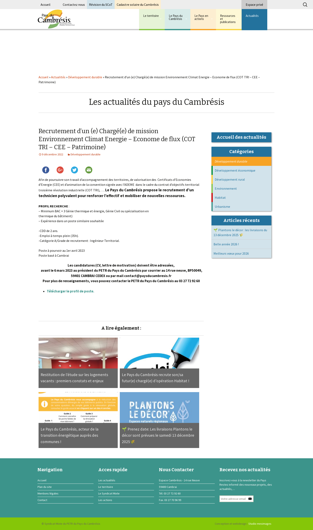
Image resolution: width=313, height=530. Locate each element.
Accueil (45, 4)
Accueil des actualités (241, 137)
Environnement (226, 188)
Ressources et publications (228, 19)
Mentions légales (48, 493)
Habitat (220, 197)
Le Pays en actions (201, 17)
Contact (42, 500)
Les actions (105, 500)
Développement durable (85, 77)
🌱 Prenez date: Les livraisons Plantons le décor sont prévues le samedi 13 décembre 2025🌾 (158, 435)
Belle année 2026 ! (226, 244)
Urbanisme (222, 206)
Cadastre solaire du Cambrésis (138, 4)
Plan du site (45, 487)
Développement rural (230, 179)
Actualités (252, 16)
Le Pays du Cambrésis (176, 17)
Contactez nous (74, 4)
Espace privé (254, 4)
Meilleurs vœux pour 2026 (231, 253)
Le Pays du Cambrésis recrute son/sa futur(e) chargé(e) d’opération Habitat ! (155, 377)
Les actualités (106, 480)
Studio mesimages (259, 523)
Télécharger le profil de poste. (70, 291)
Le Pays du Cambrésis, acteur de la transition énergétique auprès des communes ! (69, 435)
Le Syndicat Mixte (109, 493)
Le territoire (151, 16)
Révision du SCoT (101, 4)
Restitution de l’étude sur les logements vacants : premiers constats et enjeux (74, 377)
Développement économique (235, 170)
